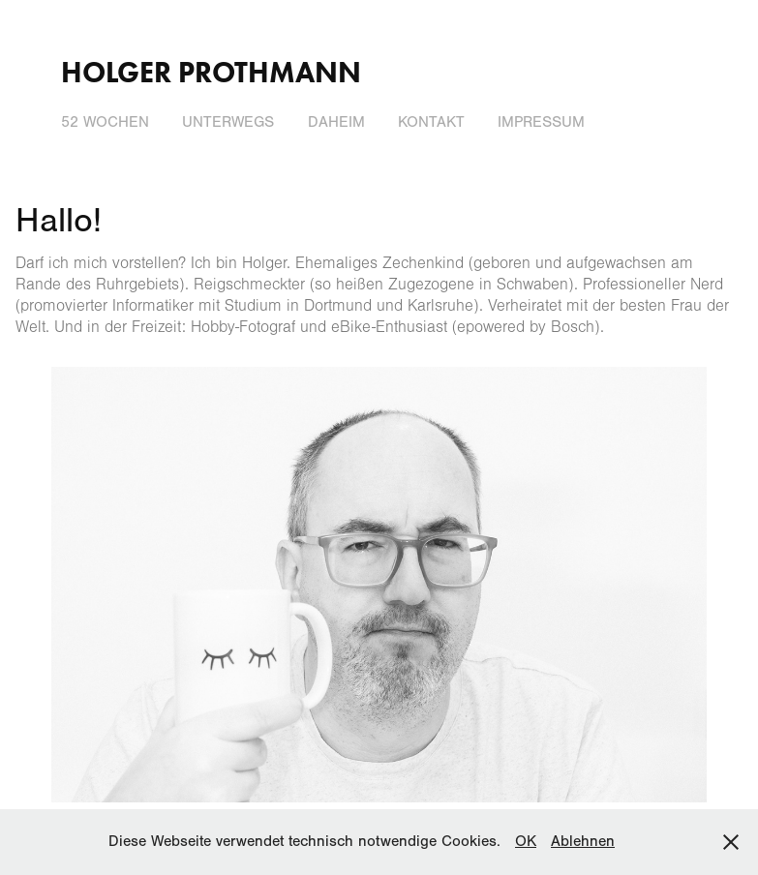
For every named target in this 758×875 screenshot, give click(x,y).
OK (525, 841)
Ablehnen (583, 841)
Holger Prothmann (211, 72)
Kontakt (431, 122)
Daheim (336, 122)
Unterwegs (228, 122)
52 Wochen (105, 122)
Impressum (541, 122)
